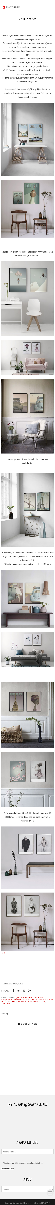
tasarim (5, 1004)
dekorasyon (37, 1000)
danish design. (22, 1000)
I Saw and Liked (18, 1203)
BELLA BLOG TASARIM (42, 1203)
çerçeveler (7, 1000)
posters (12, 1002)
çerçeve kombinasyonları (29, 998)
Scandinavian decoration (31, 1002)
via (3, 952)
